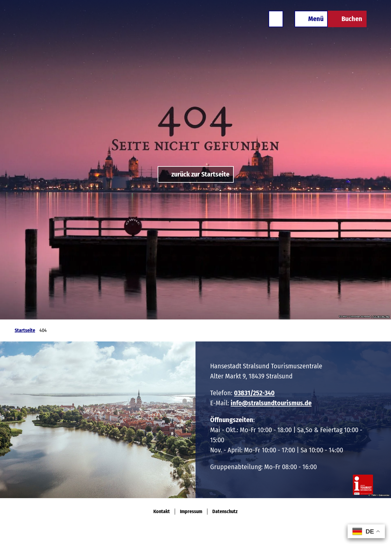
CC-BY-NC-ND (381, 316)
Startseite (25, 330)
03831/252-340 (254, 393)
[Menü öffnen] (311, 19)
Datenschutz (225, 511)
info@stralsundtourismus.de (271, 403)
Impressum (191, 511)
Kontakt (161, 511)
